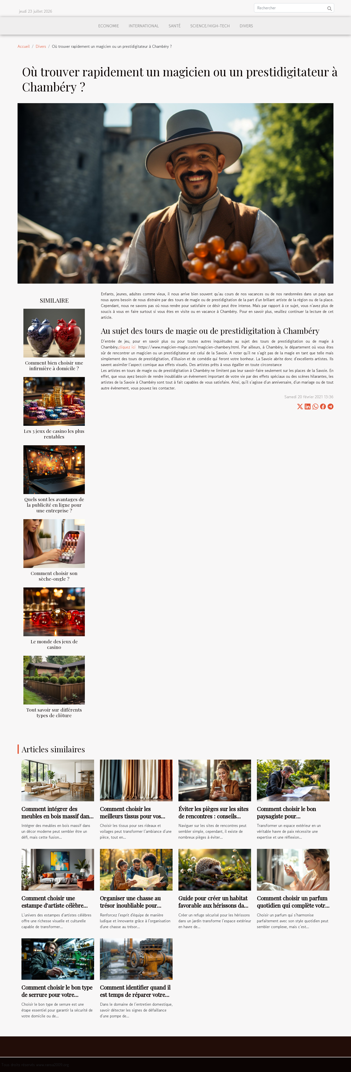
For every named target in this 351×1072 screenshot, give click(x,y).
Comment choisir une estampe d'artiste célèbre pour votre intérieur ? (52, 905)
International (144, 26)
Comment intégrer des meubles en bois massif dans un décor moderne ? (56, 816)
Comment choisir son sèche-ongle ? (54, 576)
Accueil (24, 46)
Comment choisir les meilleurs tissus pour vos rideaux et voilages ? (130, 816)
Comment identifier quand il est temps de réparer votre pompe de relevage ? (135, 994)
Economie (108, 26)
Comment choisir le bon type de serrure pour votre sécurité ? (56, 994)
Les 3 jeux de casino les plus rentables (54, 434)
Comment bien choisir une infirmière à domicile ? (54, 365)
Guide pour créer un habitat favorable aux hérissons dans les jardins (214, 905)
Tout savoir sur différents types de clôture (54, 712)
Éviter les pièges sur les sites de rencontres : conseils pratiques (213, 816)
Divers (246, 26)
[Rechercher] (294, 7)
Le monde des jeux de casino (54, 644)
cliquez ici (127, 347)
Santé (175, 26)
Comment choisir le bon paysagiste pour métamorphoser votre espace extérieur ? (292, 819)
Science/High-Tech (210, 26)
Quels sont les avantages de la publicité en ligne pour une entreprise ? (54, 505)
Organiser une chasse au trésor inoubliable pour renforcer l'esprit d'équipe (132, 905)
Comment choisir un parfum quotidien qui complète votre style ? (292, 905)
